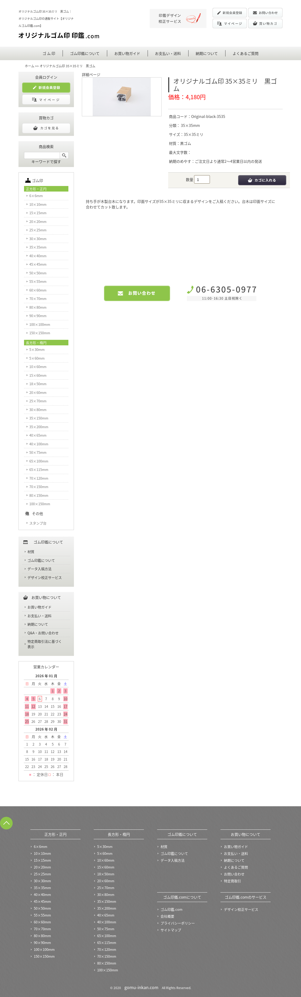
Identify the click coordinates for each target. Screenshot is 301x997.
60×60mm (37, 290)
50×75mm (37, 452)
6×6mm (36, 195)
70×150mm (38, 486)
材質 (30, 551)
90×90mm (37, 315)
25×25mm (37, 229)
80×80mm (37, 307)
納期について (207, 53)
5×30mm (37, 349)
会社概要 (167, 916)
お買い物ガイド (127, 53)
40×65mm (37, 435)
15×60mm (37, 375)
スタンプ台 (37, 523)
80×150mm (38, 495)
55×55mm (37, 281)
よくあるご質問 (245, 53)
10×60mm (37, 366)
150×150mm (39, 332)
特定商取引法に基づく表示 (44, 644)
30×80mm (37, 409)
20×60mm (37, 392)
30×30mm (37, 238)
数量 (190, 179)
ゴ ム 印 (49, 53)
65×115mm (38, 469)
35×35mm (190, 125)
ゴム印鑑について (85, 53)
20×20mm (37, 221)
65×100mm (38, 461)
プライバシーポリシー (178, 923)
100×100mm (39, 324)
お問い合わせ (234, 873)
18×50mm (37, 383)
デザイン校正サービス (44, 577)
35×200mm (38, 426)
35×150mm (38, 418)
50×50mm (37, 272)
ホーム (29, 66)
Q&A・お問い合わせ (43, 632)
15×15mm (37, 212)
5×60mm (37, 358)
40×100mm (38, 443)
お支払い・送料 (168, 53)
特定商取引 (232, 880)
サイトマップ (171, 929)
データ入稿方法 (39, 568)
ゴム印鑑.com (171, 909)
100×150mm (39, 503)
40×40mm (37, 255)
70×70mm (37, 298)
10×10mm (37, 204)
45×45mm (37, 264)
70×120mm (38, 478)
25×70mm (37, 400)
